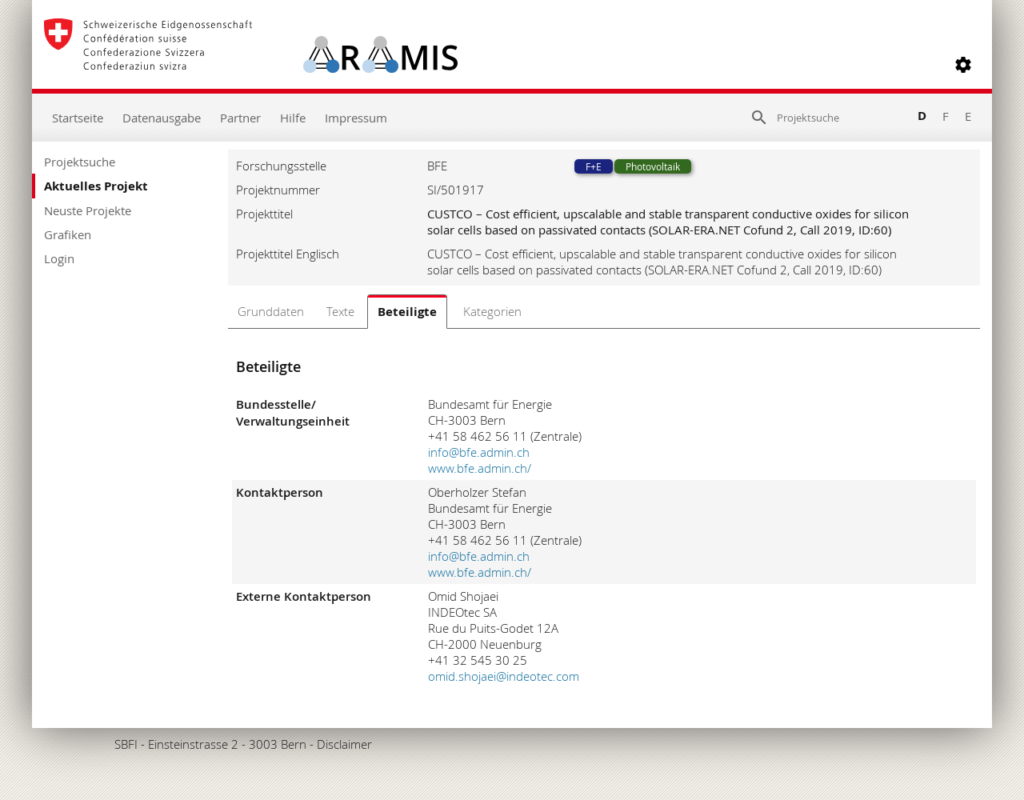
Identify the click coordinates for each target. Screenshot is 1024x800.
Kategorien (492, 311)
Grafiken (67, 234)
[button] (963, 65)
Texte (340, 311)
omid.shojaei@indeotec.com (503, 676)
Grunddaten (271, 311)
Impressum (356, 118)
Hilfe (293, 118)
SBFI (126, 744)
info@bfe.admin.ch (479, 452)
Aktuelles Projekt (96, 186)
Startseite (77, 118)
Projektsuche (79, 162)
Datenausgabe (161, 118)
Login (59, 258)
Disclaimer (344, 744)
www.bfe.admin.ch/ (479, 468)
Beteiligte (407, 311)
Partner (240, 118)
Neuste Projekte (87, 210)
